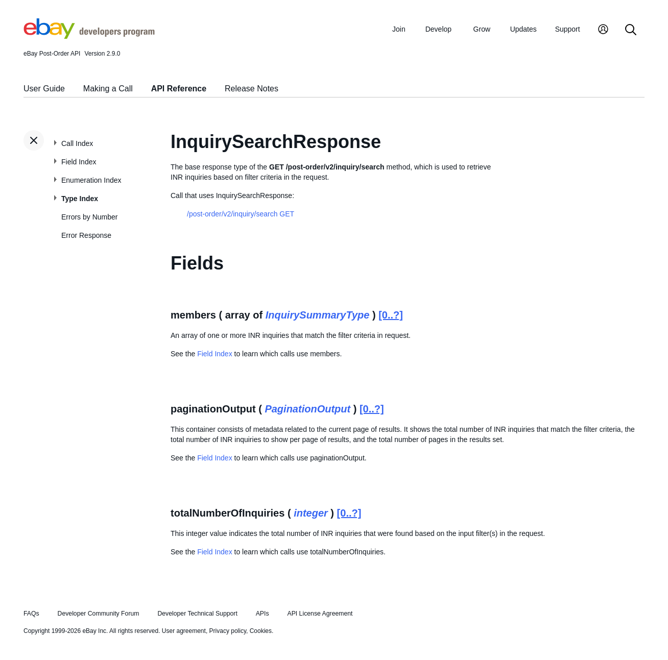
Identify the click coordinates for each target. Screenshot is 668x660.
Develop (438, 29)
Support (567, 29)
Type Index (79, 198)
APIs (262, 613)
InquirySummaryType (318, 315)
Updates (523, 29)
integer (311, 513)
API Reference (179, 88)
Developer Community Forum (98, 613)
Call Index (77, 143)
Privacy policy (227, 630)
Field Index (78, 162)
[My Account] (603, 30)
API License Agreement (319, 613)
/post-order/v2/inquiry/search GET (240, 214)
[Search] (630, 30)
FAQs (31, 613)
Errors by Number (89, 217)
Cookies (261, 630)
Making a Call (108, 88)
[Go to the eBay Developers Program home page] (89, 36)
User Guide (44, 88)
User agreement (184, 630)
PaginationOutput (307, 408)
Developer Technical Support (197, 613)
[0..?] (390, 315)
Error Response (86, 235)
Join (398, 29)
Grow (481, 29)
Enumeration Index (91, 180)
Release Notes (251, 88)
